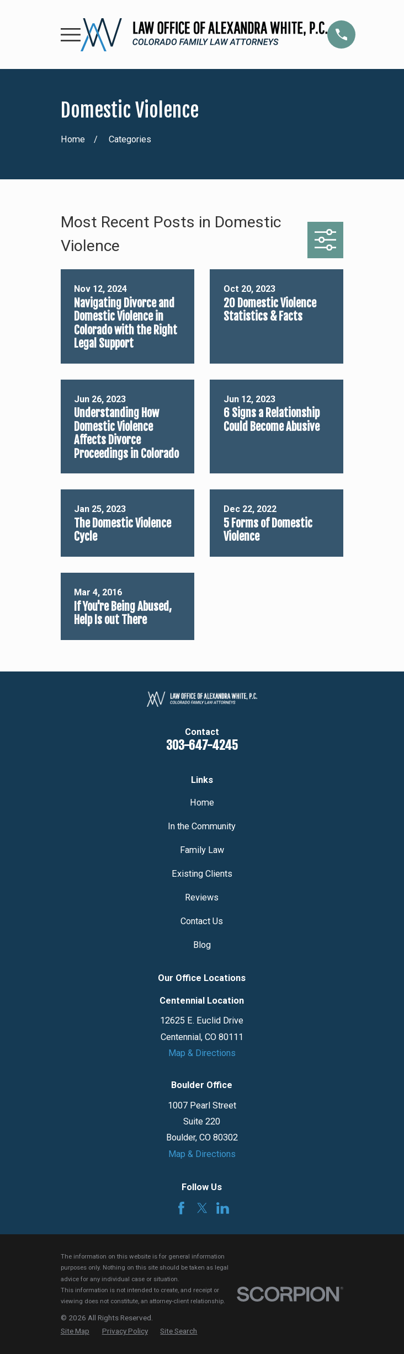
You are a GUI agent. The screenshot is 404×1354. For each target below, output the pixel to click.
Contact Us (201, 921)
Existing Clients (202, 873)
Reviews (202, 897)
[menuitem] (75, 1330)
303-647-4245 (202, 745)
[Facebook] (181, 1208)
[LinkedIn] (222, 1208)
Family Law (202, 850)
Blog (202, 945)
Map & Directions (202, 1053)
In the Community (202, 826)
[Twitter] (202, 1208)
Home (202, 802)
